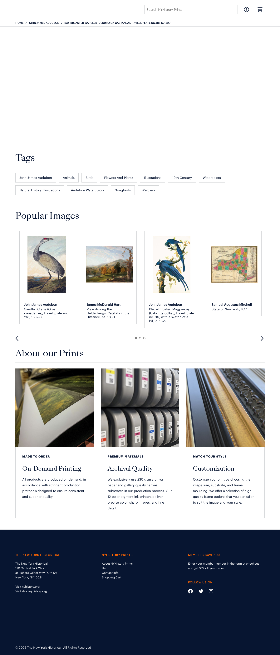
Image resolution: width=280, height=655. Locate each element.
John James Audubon (35, 178)
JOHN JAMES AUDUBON (44, 23)
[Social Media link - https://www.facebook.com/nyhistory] (190, 592)
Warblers (148, 190)
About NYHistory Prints (117, 563)
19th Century (182, 178)
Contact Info (110, 573)
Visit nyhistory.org (27, 586)
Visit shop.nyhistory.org (31, 591)
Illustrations (152, 178)
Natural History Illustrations (39, 190)
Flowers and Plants (118, 178)
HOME (19, 23)
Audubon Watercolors (87, 190)
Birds (89, 178)
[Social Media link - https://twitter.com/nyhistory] (198, 592)
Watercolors (212, 178)
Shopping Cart (111, 577)
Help (105, 568)
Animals (69, 178)
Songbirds (123, 190)
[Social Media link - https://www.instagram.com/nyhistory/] (208, 592)
